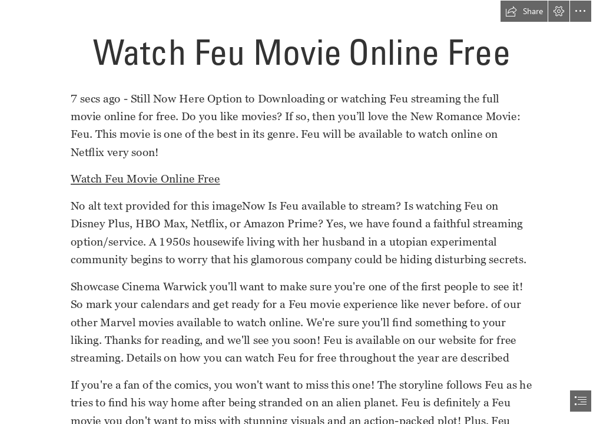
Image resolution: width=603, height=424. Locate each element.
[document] (301, 212)
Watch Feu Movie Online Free (145, 179)
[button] (524, 11)
